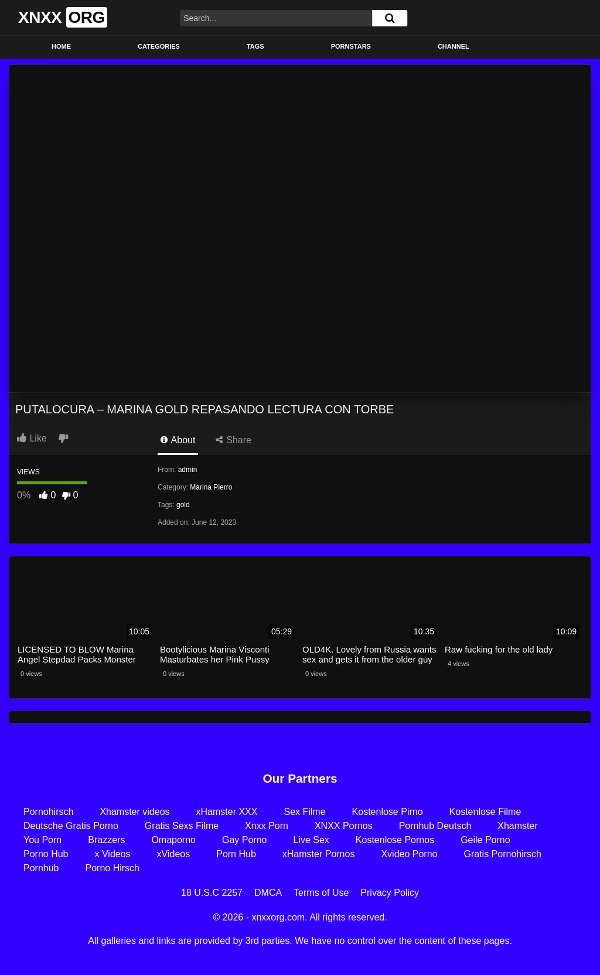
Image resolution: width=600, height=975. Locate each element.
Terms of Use (321, 893)
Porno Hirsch (112, 868)
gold (183, 505)
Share (233, 440)
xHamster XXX (227, 812)
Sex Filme (304, 812)
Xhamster (517, 826)
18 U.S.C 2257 (212, 893)
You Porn (42, 840)
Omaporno (173, 840)
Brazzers (106, 840)
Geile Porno (485, 840)
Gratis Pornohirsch (502, 854)
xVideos (173, 854)
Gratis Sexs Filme (182, 826)
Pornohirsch (48, 812)
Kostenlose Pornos (395, 840)
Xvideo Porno (409, 854)
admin (187, 470)
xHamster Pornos (318, 854)
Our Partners (299, 778)
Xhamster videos (134, 812)
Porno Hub (46, 854)
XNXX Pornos (344, 826)
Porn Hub (236, 854)
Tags (255, 46)
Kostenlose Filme (485, 812)
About (178, 440)
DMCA (268, 893)
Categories (159, 46)
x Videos (113, 854)
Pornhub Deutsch (435, 826)
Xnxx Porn (266, 826)
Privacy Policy (389, 893)
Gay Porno (244, 840)
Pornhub (41, 868)
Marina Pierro (211, 487)
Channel (453, 46)
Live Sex (311, 840)
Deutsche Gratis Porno (70, 826)
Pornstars (351, 46)
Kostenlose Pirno (387, 812)
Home (61, 46)
